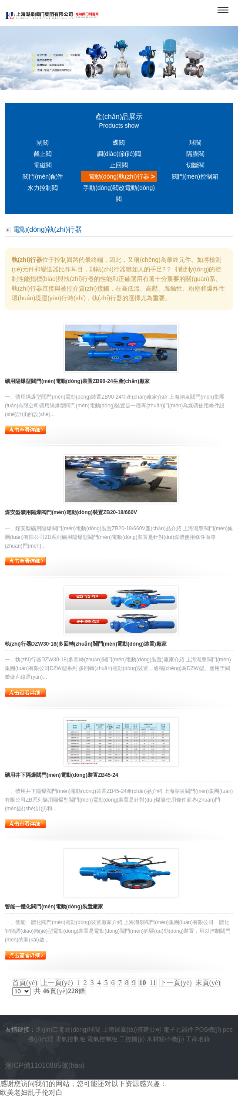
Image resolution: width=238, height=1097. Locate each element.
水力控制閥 (42, 187)
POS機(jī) (208, 1029)
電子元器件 (178, 1029)
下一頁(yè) (176, 982)
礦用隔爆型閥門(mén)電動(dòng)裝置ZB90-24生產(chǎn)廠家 (77, 381)
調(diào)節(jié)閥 (119, 153)
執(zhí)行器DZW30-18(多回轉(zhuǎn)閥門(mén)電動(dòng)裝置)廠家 (86, 644)
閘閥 (43, 142)
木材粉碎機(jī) (165, 1039)
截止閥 (43, 153)
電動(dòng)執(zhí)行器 (119, 176)
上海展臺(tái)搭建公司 (131, 1029)
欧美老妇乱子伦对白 (31, 1092)
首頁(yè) (24, 982)
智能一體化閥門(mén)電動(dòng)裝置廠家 (54, 907)
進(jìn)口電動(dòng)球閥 (68, 1029)
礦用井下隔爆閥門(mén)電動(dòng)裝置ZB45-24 (61, 775)
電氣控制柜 (70, 1039)
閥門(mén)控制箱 (195, 176)
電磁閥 (43, 165)
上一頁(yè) (57, 982)
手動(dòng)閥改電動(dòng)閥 (119, 193)
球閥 (195, 142)
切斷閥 (195, 165)
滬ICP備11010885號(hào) (44, 1065)
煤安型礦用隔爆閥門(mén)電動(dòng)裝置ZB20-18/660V (71, 512)
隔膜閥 (195, 153)
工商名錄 (198, 1039)
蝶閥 (119, 142)
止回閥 (119, 165)
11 (152, 982)
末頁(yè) (208, 982)
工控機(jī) (131, 1039)
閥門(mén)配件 (43, 176)
